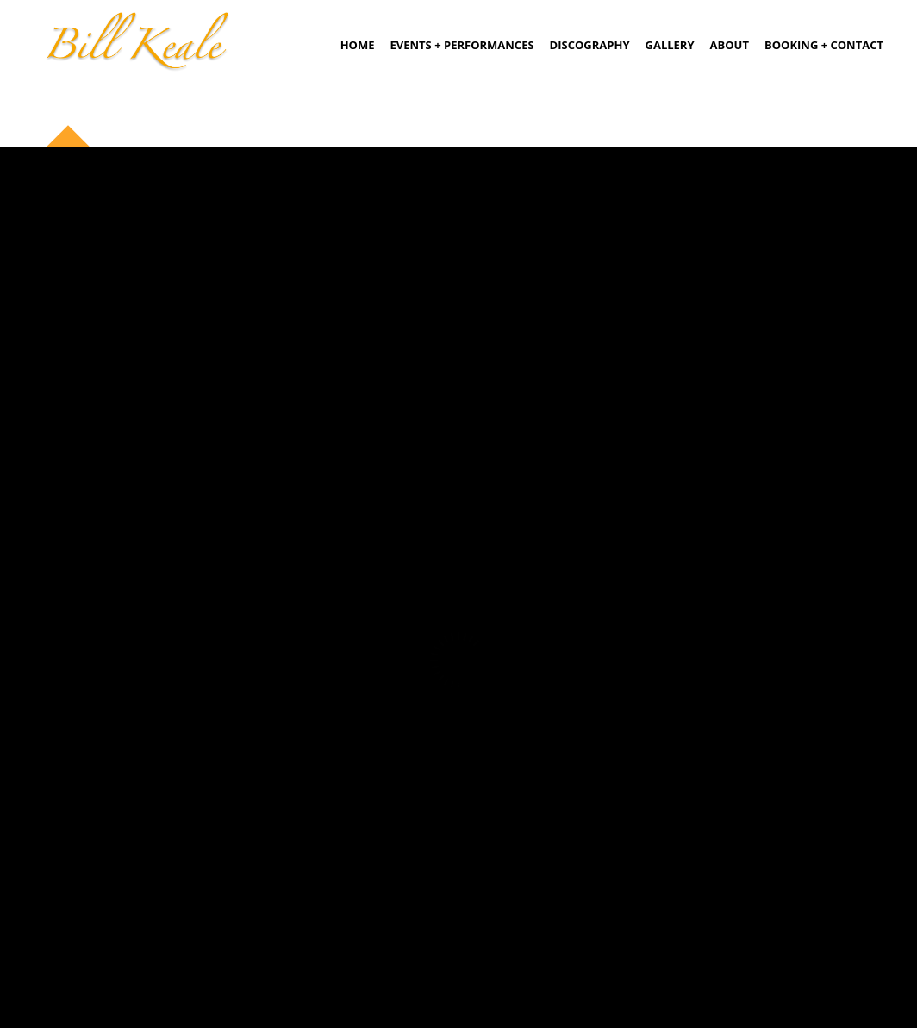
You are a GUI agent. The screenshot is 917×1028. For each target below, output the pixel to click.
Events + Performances (462, 45)
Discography (590, 45)
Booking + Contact (823, 45)
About (729, 45)
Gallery (670, 45)
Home (357, 45)
